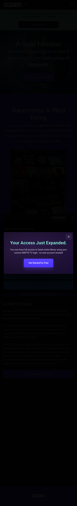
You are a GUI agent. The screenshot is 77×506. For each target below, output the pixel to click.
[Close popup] (69, 237)
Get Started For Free (39, 263)
